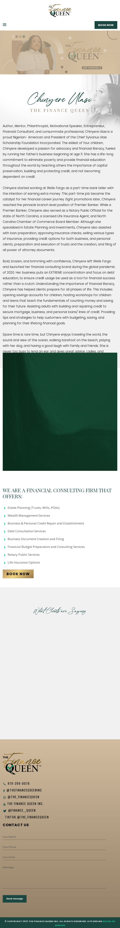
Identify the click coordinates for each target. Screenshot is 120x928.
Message (8, 867)
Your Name (9, 837)
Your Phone (9, 847)
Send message (14, 898)
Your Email (9, 857)
